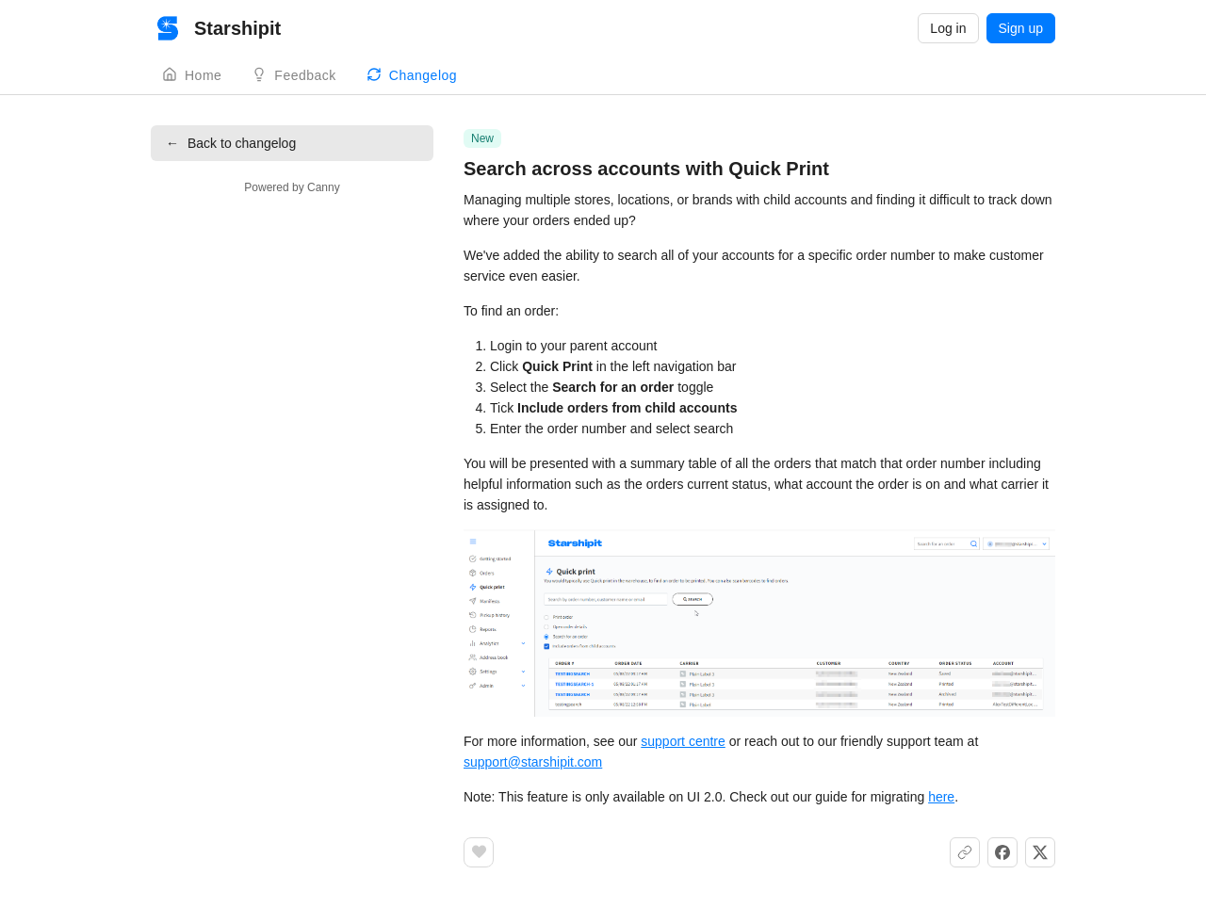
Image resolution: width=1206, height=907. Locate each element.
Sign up (1021, 28)
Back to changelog (231, 143)
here (941, 796)
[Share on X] (1040, 852)
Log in (948, 28)
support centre (683, 741)
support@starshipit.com (533, 761)
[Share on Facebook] (1002, 852)
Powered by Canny (291, 187)
